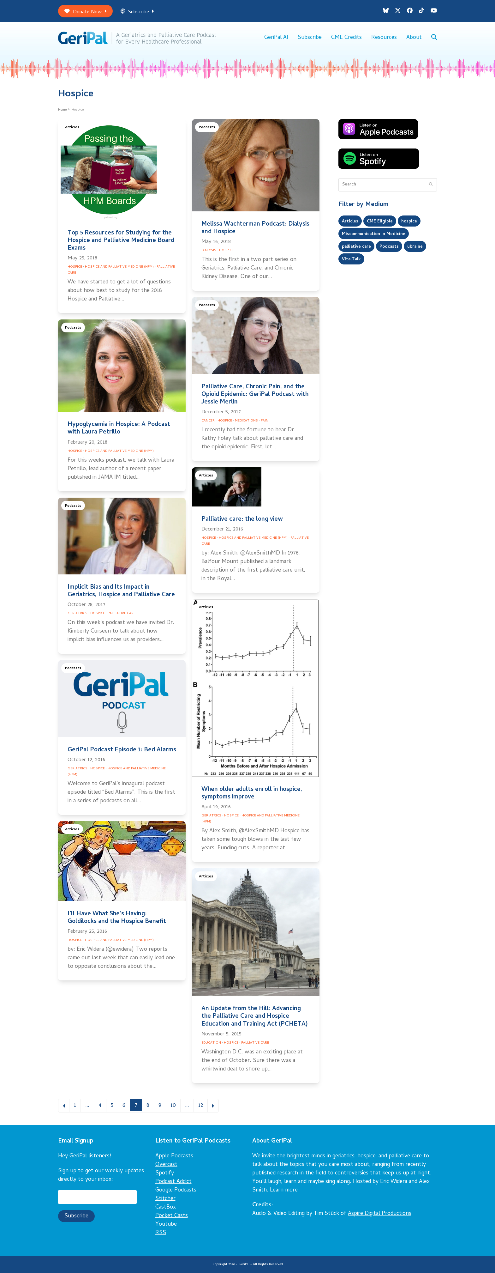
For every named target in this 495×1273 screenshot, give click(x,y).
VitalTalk (351, 259)
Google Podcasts (175, 1190)
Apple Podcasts (174, 1156)
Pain (264, 421)
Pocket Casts (171, 1216)
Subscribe (137, 12)
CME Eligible (380, 221)
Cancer (208, 421)
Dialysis (208, 250)
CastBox (165, 1207)
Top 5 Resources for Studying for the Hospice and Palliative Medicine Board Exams (121, 240)
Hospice (75, 267)
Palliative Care (121, 613)
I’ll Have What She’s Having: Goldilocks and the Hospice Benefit (117, 918)
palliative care (356, 246)
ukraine (415, 246)
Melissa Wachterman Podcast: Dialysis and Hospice (255, 228)
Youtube (166, 1224)
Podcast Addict (173, 1181)
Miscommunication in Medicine (373, 234)
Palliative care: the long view (242, 519)
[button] (434, 38)
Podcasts (207, 128)
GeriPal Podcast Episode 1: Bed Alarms (122, 750)
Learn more (284, 1190)
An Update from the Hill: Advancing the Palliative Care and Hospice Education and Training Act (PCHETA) (254, 1016)
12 (202, 1105)
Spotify (164, 1173)
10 (175, 1105)
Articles (72, 128)
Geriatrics (77, 613)
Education (211, 1043)
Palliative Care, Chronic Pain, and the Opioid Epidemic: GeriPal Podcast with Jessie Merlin (254, 394)
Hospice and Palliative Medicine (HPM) (119, 267)
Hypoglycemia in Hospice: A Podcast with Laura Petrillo (119, 428)
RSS (160, 1233)
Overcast (166, 1164)
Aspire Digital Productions (379, 1213)
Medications (246, 421)
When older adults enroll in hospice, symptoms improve (251, 793)
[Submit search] (430, 185)
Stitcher (165, 1198)
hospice (409, 221)
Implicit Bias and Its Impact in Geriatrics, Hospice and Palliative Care (121, 591)
